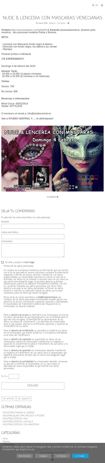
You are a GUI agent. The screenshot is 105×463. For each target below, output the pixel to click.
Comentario (6, 241)
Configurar (43, 456)
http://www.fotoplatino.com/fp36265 (29, 30)
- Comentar (61, 23)
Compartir (52, 197)
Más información (25, 456)
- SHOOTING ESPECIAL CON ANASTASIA (20, 424)
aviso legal (29, 262)
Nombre (5, 222)
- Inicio (4, 438)
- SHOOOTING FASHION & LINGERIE (18, 412)
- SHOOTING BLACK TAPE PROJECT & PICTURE (23, 415)
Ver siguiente (24, 398)
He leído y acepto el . (19, 262)
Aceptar (80, 456)
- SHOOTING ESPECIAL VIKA (14, 418)
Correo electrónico (9, 232)
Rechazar (62, 456)
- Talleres (5, 441)
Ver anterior (8, 398)
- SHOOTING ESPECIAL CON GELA (17, 421)
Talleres (52, 23)
